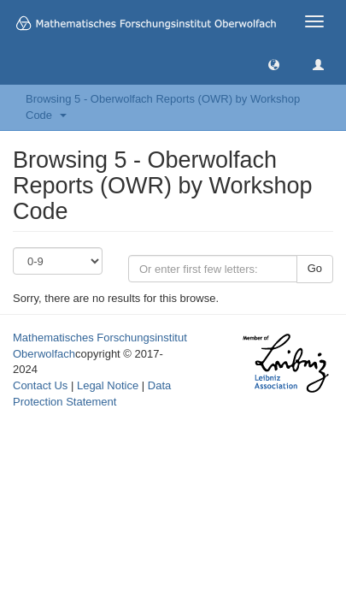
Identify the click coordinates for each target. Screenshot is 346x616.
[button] (274, 64)
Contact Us (40, 385)
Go (315, 268)
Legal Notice (107, 385)
